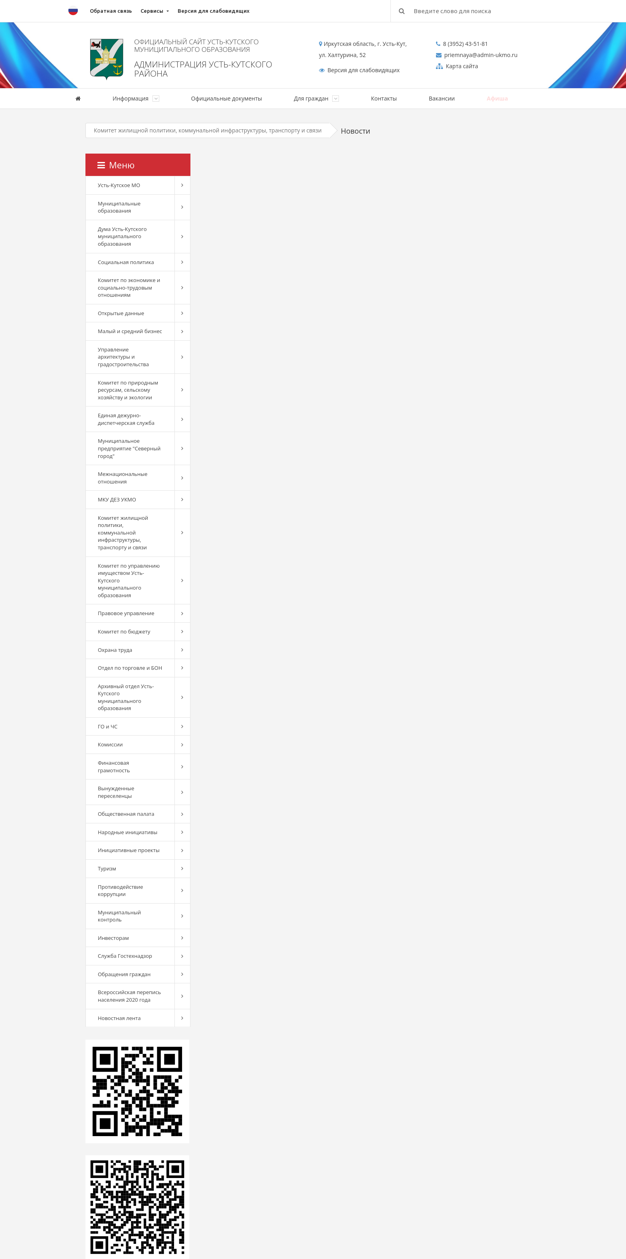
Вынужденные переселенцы (116, 792)
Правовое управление (126, 613)
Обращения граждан (124, 974)
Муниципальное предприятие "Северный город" (129, 448)
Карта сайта (461, 66)
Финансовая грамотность (114, 766)
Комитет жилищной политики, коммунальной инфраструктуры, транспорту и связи (208, 130)
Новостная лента (119, 1018)
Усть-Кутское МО (119, 185)
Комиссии (110, 744)
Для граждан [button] (316, 98)
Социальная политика (126, 262)
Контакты (384, 98)
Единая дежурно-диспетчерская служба (126, 419)
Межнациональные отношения (122, 477)
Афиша (497, 98)
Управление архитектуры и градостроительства (123, 357)
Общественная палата (126, 813)
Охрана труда (115, 649)
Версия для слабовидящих (214, 11)
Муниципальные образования (119, 207)
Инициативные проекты (129, 850)
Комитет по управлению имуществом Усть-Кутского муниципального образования (129, 580)
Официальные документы (226, 98)
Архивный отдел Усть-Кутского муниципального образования (126, 697)
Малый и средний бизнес (130, 331)
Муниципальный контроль (119, 916)
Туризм (107, 868)
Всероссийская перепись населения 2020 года (129, 996)
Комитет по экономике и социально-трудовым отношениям (129, 287)
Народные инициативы (127, 832)
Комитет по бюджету (124, 631)
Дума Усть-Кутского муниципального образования (122, 236)
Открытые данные (121, 313)
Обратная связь (111, 11)
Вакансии (442, 98)
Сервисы (152, 11)
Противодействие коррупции (120, 890)
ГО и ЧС (107, 726)
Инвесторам (113, 937)
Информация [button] (136, 98)
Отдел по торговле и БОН (130, 667)
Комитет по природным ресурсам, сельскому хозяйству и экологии (128, 390)
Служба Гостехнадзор (125, 955)
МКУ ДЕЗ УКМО (117, 499)
